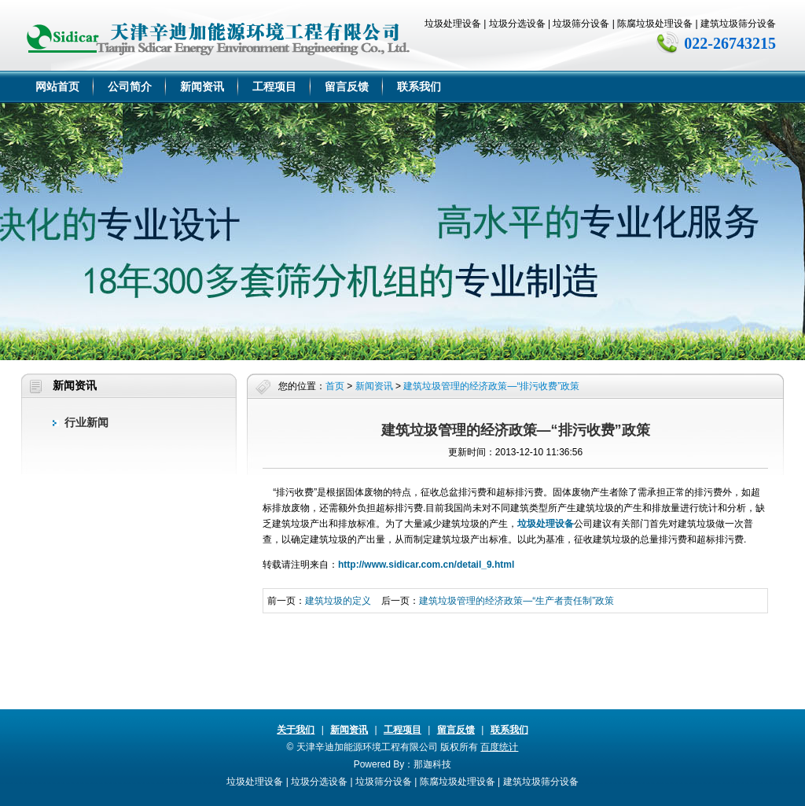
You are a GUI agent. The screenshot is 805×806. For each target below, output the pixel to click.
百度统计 (499, 747)
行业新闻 (86, 422)
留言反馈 (347, 86)
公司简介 (130, 86)
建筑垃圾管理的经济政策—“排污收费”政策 (491, 386)
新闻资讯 (202, 86)
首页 (334, 386)
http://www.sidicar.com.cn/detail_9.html (426, 564)
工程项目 (274, 86)
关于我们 (295, 729)
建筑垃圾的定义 (338, 600)
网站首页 (57, 86)
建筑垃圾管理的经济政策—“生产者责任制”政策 (516, 600)
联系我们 (419, 86)
